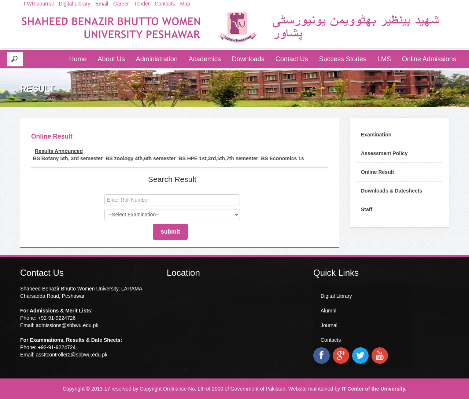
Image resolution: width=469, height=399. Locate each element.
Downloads (248, 59)
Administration (157, 59)
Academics (205, 59)
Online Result (377, 172)
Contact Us (292, 59)
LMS (384, 59)
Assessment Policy (384, 153)
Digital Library (75, 4)
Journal (329, 325)
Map (185, 4)
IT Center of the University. (373, 389)
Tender (142, 4)
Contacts (165, 4)
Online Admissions (429, 59)
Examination (376, 135)
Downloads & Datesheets (391, 191)
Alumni (328, 311)
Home (78, 59)
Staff (366, 209)
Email (101, 4)
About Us (111, 59)
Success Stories (342, 59)
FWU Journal (39, 4)
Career (121, 4)
